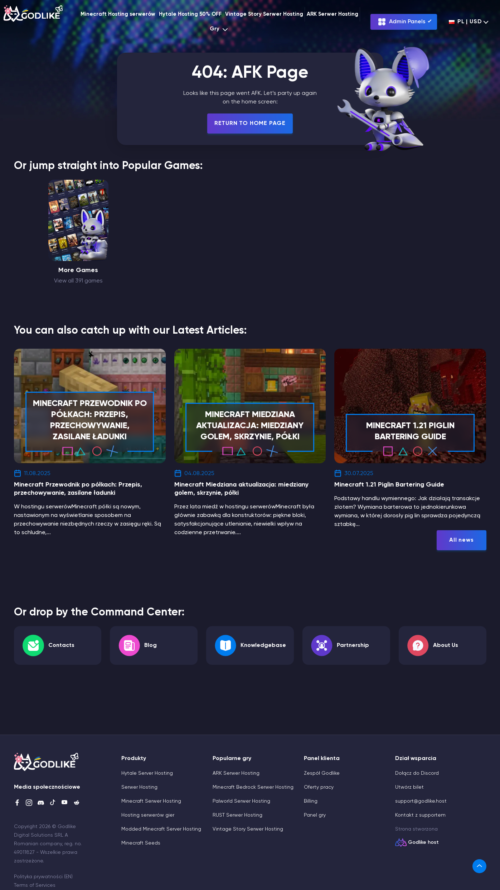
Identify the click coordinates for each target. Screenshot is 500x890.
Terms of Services (34, 885)
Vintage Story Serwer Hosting (264, 14)
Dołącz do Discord (417, 773)
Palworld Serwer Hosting (241, 801)
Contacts (61, 645)
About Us (445, 645)
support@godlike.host (421, 801)
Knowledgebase (263, 645)
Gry (219, 29)
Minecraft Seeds (140, 843)
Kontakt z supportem (420, 815)
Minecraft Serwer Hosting (151, 801)
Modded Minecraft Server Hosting (161, 829)
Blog (150, 645)
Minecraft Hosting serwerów (118, 14)
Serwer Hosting (139, 787)
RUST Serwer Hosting (237, 815)
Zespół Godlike (322, 773)
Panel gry (315, 815)
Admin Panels (402, 22)
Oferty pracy (319, 787)
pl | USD (465, 22)
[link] (479, 866)
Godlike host (423, 842)
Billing (310, 801)
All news (461, 540)
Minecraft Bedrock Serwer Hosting (253, 787)
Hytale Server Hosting (147, 773)
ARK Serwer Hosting (332, 14)
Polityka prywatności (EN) (43, 876)
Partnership (353, 645)
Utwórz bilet (409, 787)
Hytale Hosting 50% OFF (190, 14)
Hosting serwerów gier (147, 815)
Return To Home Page (250, 123)
